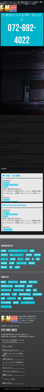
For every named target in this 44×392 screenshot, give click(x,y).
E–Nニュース (8, 229)
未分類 (6, 187)
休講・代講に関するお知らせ (22, 191)
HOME (3, 169)
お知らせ (6, 183)
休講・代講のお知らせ (11, 185)
